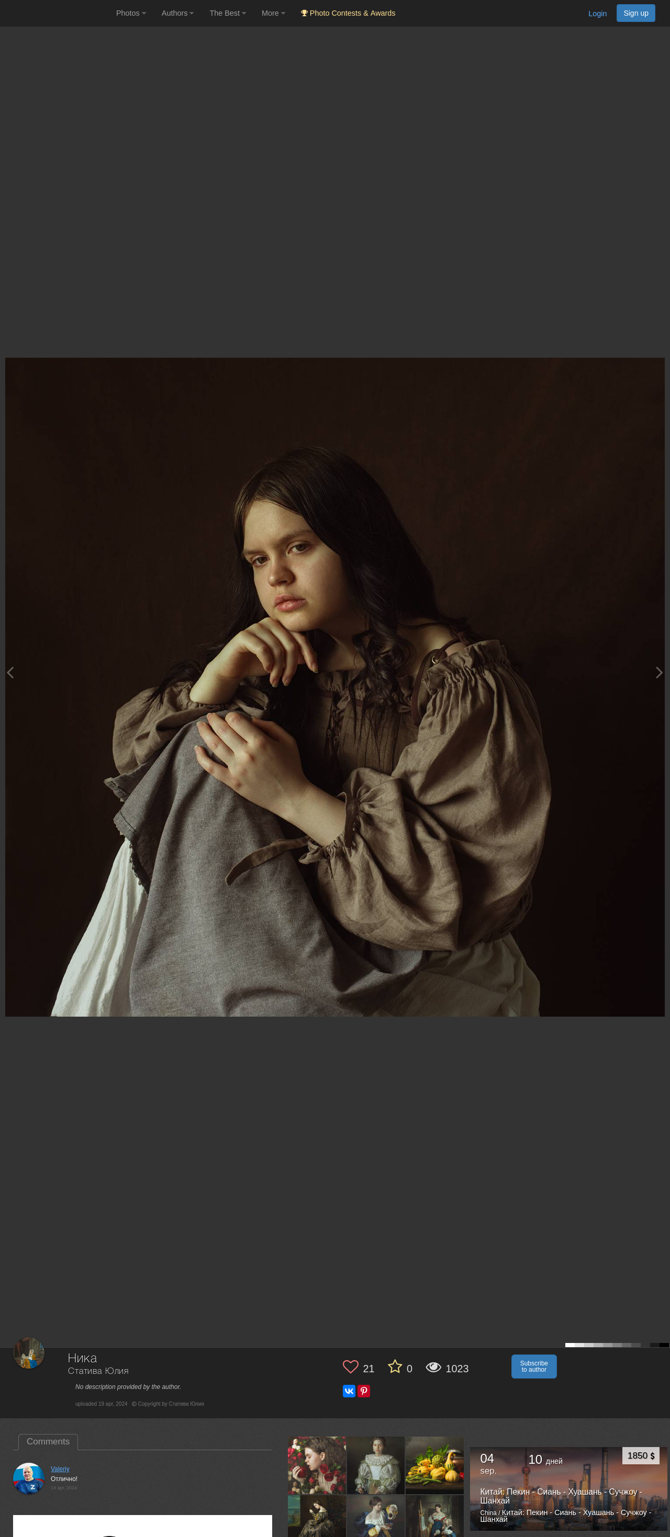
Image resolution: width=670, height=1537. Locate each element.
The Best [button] (227, 13)
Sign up (636, 13)
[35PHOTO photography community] (56, 13)
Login (597, 13)
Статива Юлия (98, 1371)
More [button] (273, 13)
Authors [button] (178, 13)
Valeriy (60, 1469)
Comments (48, 1442)
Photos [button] (131, 13)
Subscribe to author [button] (534, 1366)
